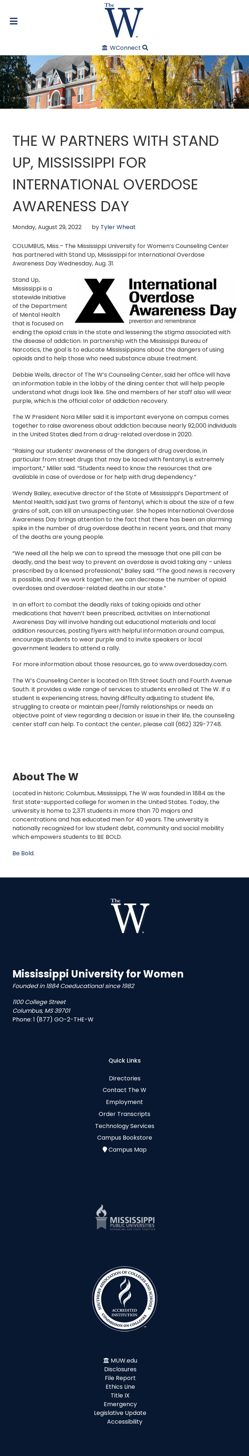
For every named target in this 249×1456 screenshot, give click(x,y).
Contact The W (124, 1090)
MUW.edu (124, 1360)
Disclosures (120, 1369)
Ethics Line (120, 1387)
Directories (125, 1078)
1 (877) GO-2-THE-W (63, 1019)
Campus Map (127, 1149)
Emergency (120, 1404)
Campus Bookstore (124, 1137)
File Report (120, 1378)
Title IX (120, 1395)
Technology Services (124, 1126)
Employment (124, 1102)
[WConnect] (121, 48)
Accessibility (124, 1421)
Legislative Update (120, 1413)
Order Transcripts (124, 1114)
